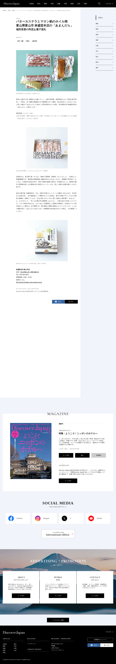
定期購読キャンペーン (100, 639)
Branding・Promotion (61, 639)
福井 (97, 67)
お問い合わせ (55, 648)
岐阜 (97, 34)
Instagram (46, 518)
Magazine (31, 639)
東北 (38, 3)
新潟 (97, 62)
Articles (6, 639)
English (109, 4)
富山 (97, 56)
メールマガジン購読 (58, 620)
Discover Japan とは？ (57, 643)
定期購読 (98, 455)
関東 (45, 3)
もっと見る (66, 455)
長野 (97, 40)
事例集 (53, 646)
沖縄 (85, 3)
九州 (78, 3)
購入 (82, 455)
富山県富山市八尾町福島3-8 (30, 272)
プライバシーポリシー (57, 650)
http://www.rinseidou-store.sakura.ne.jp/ (29, 282)
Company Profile (34, 649)
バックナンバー (31, 643)
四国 (72, 3)
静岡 (97, 29)
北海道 (31, 3)
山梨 (97, 45)
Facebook (19, 518)
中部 (52, 3)
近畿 (58, 3)
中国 (65, 3)
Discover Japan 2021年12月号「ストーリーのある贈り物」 (32, 291)
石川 (97, 51)
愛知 (97, 23)
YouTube (99, 518)
